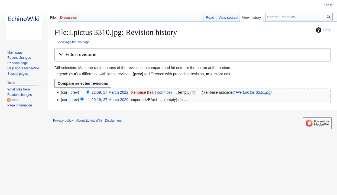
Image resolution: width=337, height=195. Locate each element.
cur (64, 100)
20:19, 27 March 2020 (110, 100)
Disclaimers (113, 120)
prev (74, 92)
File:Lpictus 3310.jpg (253, 92)
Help (322, 30)
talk (151, 92)
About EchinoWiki (89, 120)
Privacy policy (63, 120)
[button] (192, 55)
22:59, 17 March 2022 (110, 92)
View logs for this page (74, 42)
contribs (164, 92)
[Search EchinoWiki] (299, 17)
